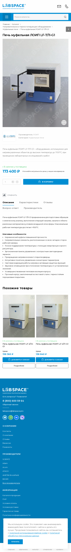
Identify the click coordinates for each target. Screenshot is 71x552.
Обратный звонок (10, 404)
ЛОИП (36, 135)
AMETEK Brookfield (11, 475)
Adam (5, 463)
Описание (8, 202)
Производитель (33, 208)
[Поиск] (65, 17)
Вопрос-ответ (11, 208)
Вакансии (7, 443)
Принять (15, 542)
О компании (8, 435)
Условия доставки (10, 507)
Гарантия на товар (11, 511)
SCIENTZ (6, 459)
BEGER (5, 479)
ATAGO (6, 471)
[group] (35, 83)
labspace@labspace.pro (13, 411)
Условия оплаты (10, 503)
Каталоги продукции (11, 495)
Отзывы (48, 202)
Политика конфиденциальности (16, 515)
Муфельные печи (36, 138)
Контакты (7, 431)
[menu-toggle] (7, 17)
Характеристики (28, 202)
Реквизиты (7, 447)
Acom (5, 467)
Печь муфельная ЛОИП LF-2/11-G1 (52, 344)
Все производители (11, 483)
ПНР (5, 499)
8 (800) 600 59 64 (13, 401)
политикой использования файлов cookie (28, 533)
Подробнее (19, 366)
